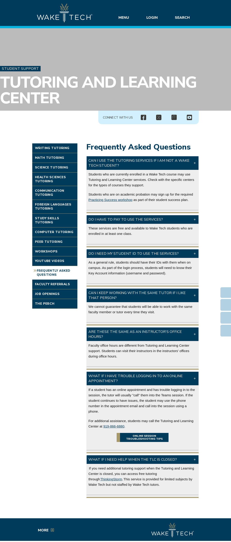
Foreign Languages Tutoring (53, 206)
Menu (124, 17)
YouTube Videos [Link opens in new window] (50, 261)
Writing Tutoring (52, 148)
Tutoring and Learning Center (98, 90)
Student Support (20, 68)
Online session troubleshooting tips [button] (144, 437)
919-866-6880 (113, 426)
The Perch (45, 303)
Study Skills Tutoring (47, 220)
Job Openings (47, 294)
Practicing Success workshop (110, 200)
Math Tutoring (49, 158)
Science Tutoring (51, 167)
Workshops (46, 251)
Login (153, 17)
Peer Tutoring (48, 242)
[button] (143, 163)
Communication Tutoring (49, 193)
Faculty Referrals (52, 284)
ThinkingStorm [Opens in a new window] (111, 479)
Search (183, 17)
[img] (143, 118)
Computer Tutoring (54, 232)
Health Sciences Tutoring (50, 179)
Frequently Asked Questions (53, 273)
